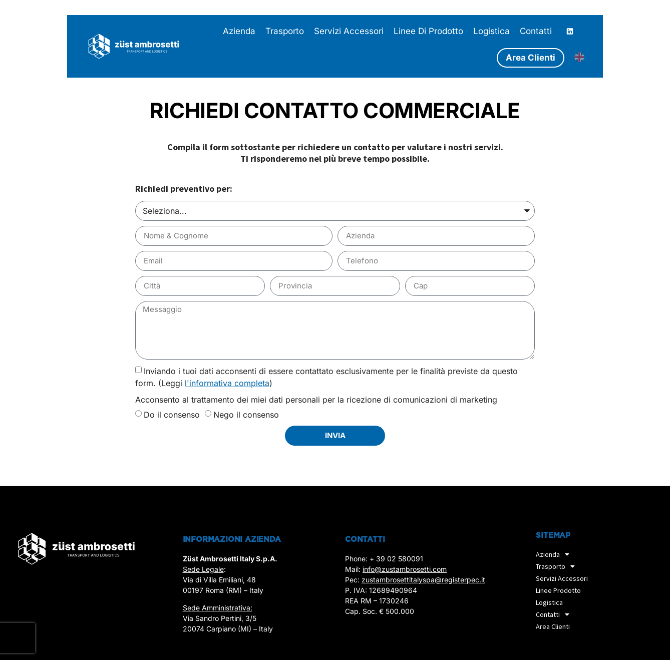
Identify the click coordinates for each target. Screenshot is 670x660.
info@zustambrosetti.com (405, 569)
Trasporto (558, 566)
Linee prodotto (558, 590)
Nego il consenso (246, 415)
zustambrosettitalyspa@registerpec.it (423, 579)
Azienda (555, 554)
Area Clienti (553, 626)
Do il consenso (172, 415)
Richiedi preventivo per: (183, 188)
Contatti (555, 614)
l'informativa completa (227, 383)
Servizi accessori (562, 578)
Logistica (549, 602)
